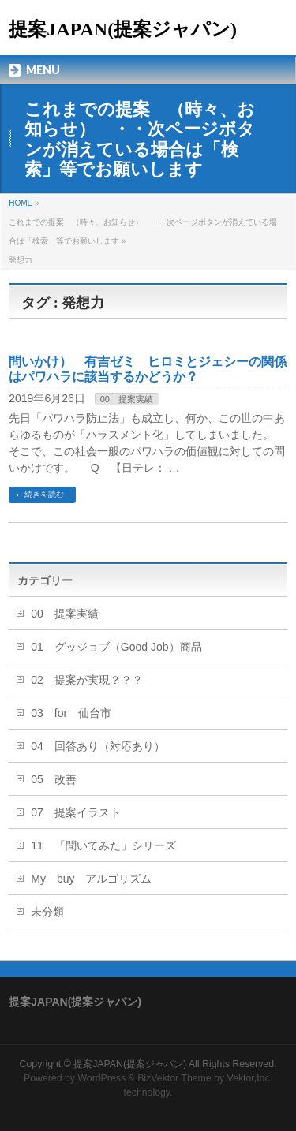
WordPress (101, 1078)
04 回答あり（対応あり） (98, 746)
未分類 (47, 911)
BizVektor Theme (174, 1078)
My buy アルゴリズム (91, 878)
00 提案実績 (126, 399)
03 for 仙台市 (71, 713)
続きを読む (44, 494)
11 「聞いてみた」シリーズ (103, 845)
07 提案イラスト (76, 812)
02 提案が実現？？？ (87, 680)
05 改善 (54, 779)
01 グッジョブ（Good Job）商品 (116, 646)
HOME (20, 203)
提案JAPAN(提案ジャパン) (123, 29)
